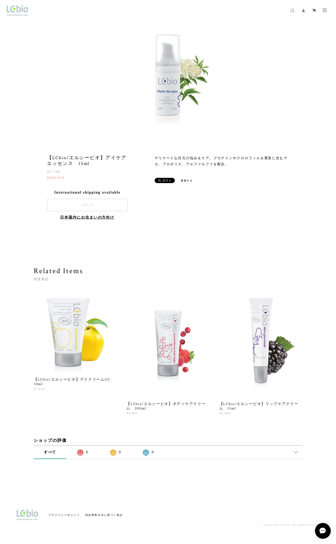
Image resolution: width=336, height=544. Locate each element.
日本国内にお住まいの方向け (87, 217)
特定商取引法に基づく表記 (104, 515)
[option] (168, 80)
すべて (50, 452)
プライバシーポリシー (64, 515)
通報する (187, 180)
